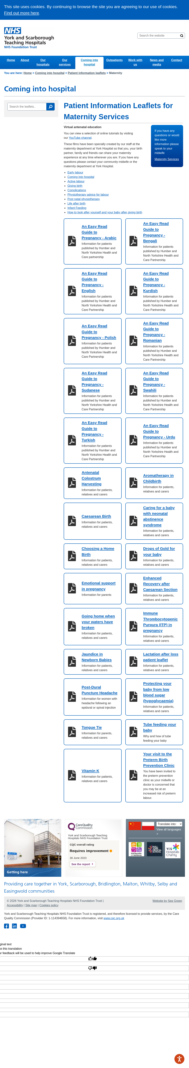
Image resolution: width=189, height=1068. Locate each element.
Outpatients (114, 60)
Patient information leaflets (87, 73)
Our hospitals (43, 62)
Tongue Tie (92, 727)
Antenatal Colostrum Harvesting (92, 478)
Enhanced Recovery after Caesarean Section (160, 584)
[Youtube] (23, 926)
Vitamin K (90, 771)
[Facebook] (6, 926)
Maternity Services (167, 159)
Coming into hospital (89, 62)
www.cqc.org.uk (114, 918)
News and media (157, 62)
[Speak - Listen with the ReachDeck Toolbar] (179, 1059)
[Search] (181, 35)
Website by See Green (167, 900)
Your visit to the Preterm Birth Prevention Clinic (159, 759)
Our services (65, 62)
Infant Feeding (76, 208)
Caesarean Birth (96, 516)
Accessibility (15, 905)
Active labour (76, 181)
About (24, 60)
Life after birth (76, 203)
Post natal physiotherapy (83, 199)
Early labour (75, 172)
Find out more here (21, 13)
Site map (31, 905)
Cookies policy (48, 905)
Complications (76, 190)
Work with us (135, 62)
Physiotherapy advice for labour (88, 194)
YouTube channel (80, 137)
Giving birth (74, 185)
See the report (80, 864)
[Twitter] (14, 926)
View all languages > (169, 831)
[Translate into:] (169, 824)
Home (11, 60)
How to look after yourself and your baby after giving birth (104, 212)
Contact (176, 60)
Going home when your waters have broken (98, 622)
